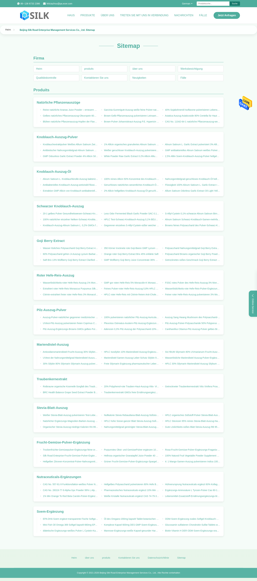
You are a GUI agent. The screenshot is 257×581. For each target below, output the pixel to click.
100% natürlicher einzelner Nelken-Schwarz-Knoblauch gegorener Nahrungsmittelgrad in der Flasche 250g (70, 219)
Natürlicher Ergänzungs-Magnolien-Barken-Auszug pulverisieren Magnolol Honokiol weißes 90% (70, 421)
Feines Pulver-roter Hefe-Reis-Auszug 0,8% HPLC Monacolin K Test (131, 288)
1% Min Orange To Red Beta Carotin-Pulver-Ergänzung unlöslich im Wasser (70, 496)
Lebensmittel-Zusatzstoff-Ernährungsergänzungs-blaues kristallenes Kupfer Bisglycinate (192, 496)
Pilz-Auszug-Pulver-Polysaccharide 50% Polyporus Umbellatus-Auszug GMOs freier (192, 323)
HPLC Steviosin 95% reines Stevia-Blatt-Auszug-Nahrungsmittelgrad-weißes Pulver (192, 421)
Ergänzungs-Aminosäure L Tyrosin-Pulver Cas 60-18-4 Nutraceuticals (192, 490)
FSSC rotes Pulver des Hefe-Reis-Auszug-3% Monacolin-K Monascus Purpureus (192, 282)
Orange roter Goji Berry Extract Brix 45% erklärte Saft (130, 254)
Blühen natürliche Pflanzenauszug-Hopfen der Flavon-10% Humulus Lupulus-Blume (70, 121)
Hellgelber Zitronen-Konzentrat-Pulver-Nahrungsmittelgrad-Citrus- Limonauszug (70, 461)
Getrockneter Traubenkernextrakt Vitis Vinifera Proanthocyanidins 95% (192, 386)
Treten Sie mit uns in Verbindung (144, 15)
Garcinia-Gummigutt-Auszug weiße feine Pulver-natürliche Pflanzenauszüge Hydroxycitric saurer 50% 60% (131, 109)
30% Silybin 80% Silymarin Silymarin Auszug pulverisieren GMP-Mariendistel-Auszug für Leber (70, 363)
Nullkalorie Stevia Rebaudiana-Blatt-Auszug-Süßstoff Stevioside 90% (131, 415)
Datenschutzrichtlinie (158, 559)
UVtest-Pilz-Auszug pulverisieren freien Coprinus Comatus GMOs (70, 323)
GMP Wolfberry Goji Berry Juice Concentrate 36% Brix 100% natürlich (131, 260)
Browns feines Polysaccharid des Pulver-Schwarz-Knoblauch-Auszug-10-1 (192, 225)
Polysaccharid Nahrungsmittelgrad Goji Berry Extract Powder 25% (192, 248)
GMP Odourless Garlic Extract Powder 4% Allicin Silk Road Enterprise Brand (70, 156)
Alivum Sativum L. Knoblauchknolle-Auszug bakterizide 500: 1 (70, 179)
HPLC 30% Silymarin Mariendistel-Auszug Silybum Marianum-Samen (192, 363)
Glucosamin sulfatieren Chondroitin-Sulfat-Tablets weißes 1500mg (192, 524)
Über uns (107, 15)
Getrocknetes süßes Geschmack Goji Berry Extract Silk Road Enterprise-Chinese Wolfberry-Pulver (192, 260)
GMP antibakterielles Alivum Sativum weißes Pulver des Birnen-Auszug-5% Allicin (192, 150)
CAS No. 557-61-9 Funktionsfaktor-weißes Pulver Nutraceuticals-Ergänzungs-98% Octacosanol (70, 484)
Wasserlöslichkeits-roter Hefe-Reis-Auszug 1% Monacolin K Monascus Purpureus (70, 282)
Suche (234, 3)
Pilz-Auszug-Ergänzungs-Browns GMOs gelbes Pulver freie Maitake (70, 329)
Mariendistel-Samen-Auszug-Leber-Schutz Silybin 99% (131, 357)
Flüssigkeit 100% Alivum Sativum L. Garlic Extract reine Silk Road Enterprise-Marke (192, 185)
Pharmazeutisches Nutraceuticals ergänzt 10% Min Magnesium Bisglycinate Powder (131, 490)
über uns (137, 68)
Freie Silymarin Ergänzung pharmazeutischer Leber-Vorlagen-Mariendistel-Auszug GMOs (131, 363)
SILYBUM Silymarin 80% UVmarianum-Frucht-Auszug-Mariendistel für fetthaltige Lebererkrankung (192, 352)
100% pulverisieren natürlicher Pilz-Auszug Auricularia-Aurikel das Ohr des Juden (131, 317)
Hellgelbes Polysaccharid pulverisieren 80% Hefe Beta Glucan (131, 484)
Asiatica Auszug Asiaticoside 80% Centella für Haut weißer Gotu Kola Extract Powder (192, 115)
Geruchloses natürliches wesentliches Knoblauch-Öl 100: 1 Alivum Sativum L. (131, 185)
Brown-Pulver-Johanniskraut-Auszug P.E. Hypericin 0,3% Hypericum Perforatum (131, 121)
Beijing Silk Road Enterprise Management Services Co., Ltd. (127, 574)
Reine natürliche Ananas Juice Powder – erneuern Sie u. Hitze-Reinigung (70, 109)
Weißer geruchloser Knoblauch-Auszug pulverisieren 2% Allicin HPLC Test (131, 150)
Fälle (203, 15)
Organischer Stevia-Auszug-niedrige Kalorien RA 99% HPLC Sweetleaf (70, 427)
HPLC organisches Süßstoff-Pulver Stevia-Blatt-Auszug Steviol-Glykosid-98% (192, 415)
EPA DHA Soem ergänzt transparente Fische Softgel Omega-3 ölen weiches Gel (70, 519)
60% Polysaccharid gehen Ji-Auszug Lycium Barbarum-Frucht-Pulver (70, 254)
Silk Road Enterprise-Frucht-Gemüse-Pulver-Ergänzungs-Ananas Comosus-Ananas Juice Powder (70, 455)
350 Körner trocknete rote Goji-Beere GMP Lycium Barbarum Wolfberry (131, 248)
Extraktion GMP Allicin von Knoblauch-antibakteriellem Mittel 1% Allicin (70, 190)
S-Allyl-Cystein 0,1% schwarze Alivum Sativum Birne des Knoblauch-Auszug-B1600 (192, 213)
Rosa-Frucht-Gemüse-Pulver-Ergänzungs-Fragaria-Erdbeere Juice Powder (192, 449)
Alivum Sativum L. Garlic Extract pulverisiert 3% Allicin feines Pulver (192, 144)
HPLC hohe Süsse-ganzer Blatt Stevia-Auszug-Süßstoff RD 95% (131, 421)
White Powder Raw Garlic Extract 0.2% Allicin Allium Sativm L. (131, 156)
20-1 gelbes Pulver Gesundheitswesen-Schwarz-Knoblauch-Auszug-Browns (70, 213)
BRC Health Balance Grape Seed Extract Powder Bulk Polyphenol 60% (70, 392)
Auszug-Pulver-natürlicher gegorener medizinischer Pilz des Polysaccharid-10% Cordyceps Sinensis (70, 317)
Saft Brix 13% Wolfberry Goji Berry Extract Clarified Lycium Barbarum (70, 260)
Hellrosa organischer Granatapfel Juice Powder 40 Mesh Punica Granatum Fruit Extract (131, 455)
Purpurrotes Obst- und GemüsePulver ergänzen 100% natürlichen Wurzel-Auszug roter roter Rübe (131, 449)
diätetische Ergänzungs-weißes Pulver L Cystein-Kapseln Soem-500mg (70, 530)
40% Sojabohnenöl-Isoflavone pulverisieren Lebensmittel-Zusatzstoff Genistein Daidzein (192, 109)
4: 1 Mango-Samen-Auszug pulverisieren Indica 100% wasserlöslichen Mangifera (192, 461)
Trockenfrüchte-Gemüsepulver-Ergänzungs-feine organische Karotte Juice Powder (70, 449)
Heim (8, 29)
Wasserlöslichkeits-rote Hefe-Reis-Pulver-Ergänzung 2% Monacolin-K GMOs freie (192, 288)
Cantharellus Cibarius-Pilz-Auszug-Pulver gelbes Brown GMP (192, 329)
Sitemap (181, 559)
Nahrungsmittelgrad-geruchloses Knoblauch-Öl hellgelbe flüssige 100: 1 (192, 179)
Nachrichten (183, 15)
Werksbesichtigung (191, 68)
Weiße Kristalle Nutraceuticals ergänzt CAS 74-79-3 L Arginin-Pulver (131, 496)
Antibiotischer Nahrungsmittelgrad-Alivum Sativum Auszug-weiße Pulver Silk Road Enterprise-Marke (70, 150)
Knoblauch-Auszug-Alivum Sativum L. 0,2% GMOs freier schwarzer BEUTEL (70, 225)
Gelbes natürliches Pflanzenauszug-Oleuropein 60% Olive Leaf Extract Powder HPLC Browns (70, 115)
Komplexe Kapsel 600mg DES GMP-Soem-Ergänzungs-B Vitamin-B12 (131, 524)
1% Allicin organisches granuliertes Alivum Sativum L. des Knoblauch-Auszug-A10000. (131, 144)
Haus (71, 15)
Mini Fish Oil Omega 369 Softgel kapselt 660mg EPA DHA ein (70, 524)
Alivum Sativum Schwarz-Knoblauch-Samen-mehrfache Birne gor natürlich (192, 219)
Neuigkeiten (139, 77)
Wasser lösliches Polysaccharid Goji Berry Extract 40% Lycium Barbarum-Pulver (70, 248)
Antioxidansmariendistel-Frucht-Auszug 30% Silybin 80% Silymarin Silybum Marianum (70, 352)
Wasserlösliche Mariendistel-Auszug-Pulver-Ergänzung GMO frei (192, 357)
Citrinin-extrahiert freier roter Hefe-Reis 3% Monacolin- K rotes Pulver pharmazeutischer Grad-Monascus (70, 294)
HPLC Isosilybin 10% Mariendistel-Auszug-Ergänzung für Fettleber (131, 352)
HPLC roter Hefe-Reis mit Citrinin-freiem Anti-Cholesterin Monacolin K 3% (131, 294)
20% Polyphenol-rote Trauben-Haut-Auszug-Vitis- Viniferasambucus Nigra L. (131, 386)
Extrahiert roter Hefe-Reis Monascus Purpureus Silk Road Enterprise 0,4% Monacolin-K (70, 288)
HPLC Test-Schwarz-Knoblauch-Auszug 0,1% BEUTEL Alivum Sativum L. (131, 219)
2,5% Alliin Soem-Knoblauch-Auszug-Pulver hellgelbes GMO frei (192, 156)
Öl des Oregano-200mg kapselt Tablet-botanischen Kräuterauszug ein (131, 519)
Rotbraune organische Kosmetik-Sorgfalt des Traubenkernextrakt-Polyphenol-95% (70, 386)
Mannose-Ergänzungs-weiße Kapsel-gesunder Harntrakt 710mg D (131, 530)
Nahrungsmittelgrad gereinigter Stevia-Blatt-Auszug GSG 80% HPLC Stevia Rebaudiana (131, 427)
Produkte (87, 15)
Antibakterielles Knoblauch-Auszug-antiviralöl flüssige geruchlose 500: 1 (70, 185)
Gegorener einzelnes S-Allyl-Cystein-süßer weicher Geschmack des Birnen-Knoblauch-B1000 (131, 225)
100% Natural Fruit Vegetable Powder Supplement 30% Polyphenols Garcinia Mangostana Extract (192, 455)
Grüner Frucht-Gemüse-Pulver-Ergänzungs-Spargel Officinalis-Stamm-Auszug (131, 461)
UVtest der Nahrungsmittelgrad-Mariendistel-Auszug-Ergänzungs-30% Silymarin (70, 357)
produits (89, 68)
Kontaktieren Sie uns (96, 77)
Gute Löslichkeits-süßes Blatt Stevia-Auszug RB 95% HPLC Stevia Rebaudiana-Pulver (192, 427)
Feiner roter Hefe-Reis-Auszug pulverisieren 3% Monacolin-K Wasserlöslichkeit (192, 294)
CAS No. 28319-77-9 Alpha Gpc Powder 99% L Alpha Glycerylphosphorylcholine (70, 490)
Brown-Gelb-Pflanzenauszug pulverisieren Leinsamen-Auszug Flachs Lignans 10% (131, 115)
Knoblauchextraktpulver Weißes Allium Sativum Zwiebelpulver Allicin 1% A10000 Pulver (70, 144)
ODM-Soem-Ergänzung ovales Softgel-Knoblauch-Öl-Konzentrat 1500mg (192, 519)
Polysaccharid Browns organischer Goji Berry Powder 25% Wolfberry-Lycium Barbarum (192, 254)
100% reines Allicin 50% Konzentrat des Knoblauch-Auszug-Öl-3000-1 (131, 179)
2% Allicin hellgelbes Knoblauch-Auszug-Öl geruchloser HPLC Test (131, 190)
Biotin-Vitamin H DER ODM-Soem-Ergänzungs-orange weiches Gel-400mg (192, 530)
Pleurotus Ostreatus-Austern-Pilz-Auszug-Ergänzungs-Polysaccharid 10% (131, 323)
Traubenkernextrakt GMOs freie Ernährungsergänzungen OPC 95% (131, 392)
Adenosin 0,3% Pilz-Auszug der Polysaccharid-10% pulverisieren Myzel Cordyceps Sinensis (131, 329)
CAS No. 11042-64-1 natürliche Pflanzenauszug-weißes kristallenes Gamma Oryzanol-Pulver (192, 121)
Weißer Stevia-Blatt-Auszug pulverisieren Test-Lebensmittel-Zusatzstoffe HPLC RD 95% (70, 415)
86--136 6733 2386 (30, 3)
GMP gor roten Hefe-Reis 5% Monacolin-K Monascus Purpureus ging (131, 282)
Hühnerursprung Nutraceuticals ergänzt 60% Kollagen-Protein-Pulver (192, 484)
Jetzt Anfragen (227, 15)
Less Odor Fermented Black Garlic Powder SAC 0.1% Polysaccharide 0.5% (131, 213)
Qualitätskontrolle (46, 77)
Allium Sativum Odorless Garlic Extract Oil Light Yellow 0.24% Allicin (192, 190)
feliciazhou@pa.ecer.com (59, 3)
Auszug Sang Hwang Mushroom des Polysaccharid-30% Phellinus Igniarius (192, 317)
